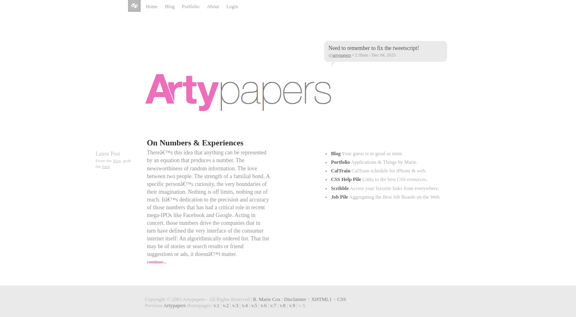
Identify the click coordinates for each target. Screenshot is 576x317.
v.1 (216, 305)
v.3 (235, 305)
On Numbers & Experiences (195, 142)
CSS (341, 299)
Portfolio (191, 6)
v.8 (283, 305)
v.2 (226, 305)
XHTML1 (321, 299)
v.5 (254, 305)
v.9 (292, 305)
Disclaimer (295, 299)
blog (117, 160)
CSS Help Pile (346, 179)
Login (232, 6)
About (213, 6)
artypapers (341, 54)
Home (152, 6)
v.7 (273, 305)
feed (106, 166)
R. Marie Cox (267, 299)
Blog (169, 6)
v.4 (245, 305)
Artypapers (135, 6)
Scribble (340, 188)
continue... (157, 261)
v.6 (264, 305)
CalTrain (340, 171)
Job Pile (339, 197)
